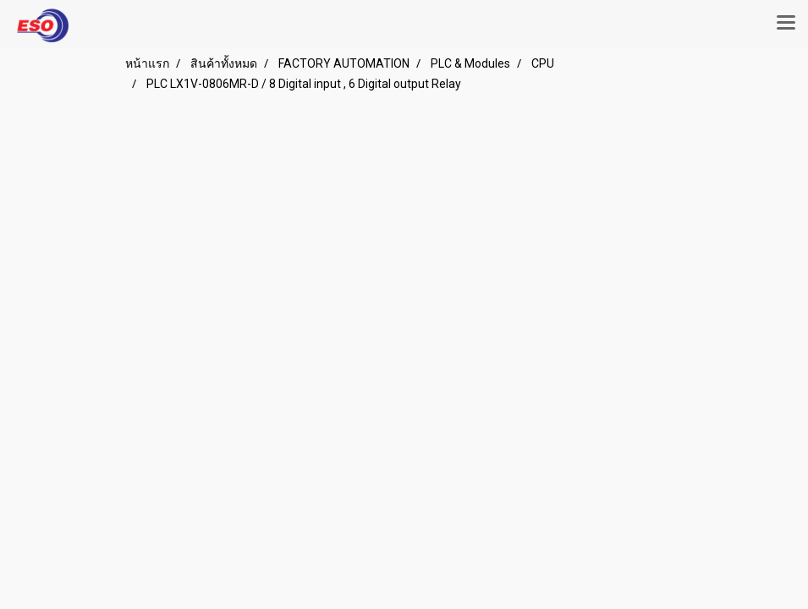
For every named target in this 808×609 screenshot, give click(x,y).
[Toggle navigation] (786, 23)
